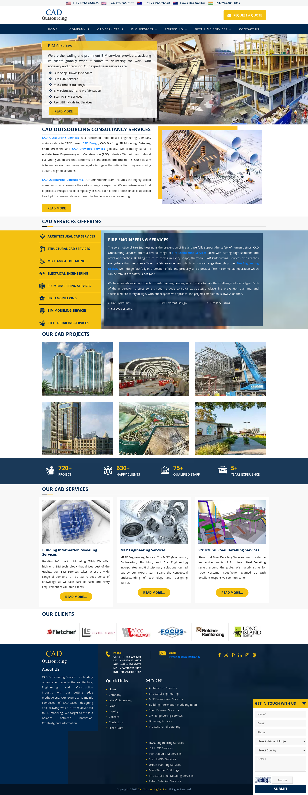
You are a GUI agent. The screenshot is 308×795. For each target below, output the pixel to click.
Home (53, 29)
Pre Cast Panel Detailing (163, 726)
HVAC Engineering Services (165, 743)
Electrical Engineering (63, 273)
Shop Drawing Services (162, 710)
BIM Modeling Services (63, 311)
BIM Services (142, 29)
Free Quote (114, 728)
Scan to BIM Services (161, 759)
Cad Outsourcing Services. (152, 789)
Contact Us (249, 29)
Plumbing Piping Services (65, 286)
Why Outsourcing (119, 700)
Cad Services (108, 29)
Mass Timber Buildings (162, 770)
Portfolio (174, 29)
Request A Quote (244, 15)
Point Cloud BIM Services (164, 754)
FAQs (111, 706)
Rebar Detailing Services (163, 781)
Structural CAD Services (64, 249)
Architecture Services (161, 688)
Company (77, 29)
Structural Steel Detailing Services (169, 776)
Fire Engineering (58, 298)
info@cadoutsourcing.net (184, 656)
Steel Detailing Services (64, 323)
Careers (112, 717)
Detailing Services (211, 29)
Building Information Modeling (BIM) (171, 704)
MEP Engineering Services (164, 699)
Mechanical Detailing (62, 261)
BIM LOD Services (159, 748)
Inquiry (112, 711)
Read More (63, 111)
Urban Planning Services (163, 765)
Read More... (76, 597)
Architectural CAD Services (67, 236)
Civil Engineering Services (164, 715)
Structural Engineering (162, 693)
